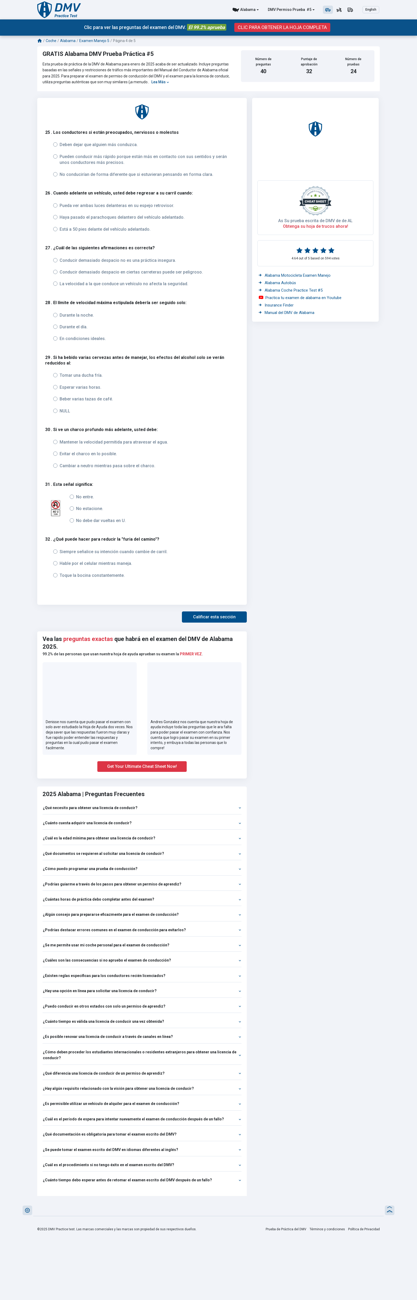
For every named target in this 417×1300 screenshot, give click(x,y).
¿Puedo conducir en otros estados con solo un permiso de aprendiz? (142, 1006)
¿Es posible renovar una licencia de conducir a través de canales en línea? (142, 1037)
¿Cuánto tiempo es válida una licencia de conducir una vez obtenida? (142, 1021)
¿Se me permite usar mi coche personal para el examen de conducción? (142, 945)
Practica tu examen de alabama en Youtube (300, 297)
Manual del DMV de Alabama (286, 312)
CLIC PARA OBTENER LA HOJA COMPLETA (282, 27)
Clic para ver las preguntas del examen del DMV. (155, 27)
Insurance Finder (276, 305)
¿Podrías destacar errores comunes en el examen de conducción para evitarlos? (142, 930)
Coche (51, 41)
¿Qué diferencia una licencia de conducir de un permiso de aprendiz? (142, 1073)
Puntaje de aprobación (309, 61)
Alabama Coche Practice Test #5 (291, 290)
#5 (308, 9)
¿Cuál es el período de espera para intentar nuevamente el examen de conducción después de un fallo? (142, 1119)
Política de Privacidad (364, 1229)
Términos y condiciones (327, 1229)
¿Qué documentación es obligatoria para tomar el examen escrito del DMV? (142, 1134)
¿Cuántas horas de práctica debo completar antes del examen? (142, 899)
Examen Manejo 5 (94, 41)
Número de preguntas (263, 61)
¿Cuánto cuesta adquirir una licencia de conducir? (142, 823)
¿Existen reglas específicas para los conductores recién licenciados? (142, 976)
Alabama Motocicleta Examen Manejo (295, 275)
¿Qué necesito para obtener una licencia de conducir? (142, 808)
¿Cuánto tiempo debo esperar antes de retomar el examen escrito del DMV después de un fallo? (142, 1180)
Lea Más (160, 82)
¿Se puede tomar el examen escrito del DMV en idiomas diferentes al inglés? (142, 1150)
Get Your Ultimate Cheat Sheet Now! (142, 766)
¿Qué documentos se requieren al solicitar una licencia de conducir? (142, 853)
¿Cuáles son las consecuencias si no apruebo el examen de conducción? (142, 960)
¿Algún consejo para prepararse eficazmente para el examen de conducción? (142, 914)
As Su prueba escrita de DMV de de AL (315, 220)
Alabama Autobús (277, 283)
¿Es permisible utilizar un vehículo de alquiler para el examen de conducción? (142, 1104)
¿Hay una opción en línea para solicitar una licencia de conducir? (142, 991)
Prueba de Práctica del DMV (286, 1229)
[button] (214, 617)
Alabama (248, 9)
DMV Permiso (280, 9)
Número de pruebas (353, 61)
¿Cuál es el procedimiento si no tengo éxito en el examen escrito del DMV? (142, 1165)
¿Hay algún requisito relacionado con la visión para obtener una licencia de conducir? (142, 1088)
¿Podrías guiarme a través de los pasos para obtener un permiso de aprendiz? (142, 884)
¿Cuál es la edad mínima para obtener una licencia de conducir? (142, 838)
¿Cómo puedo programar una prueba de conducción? (142, 869)
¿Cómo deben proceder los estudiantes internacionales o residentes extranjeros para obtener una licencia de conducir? (142, 1055)
